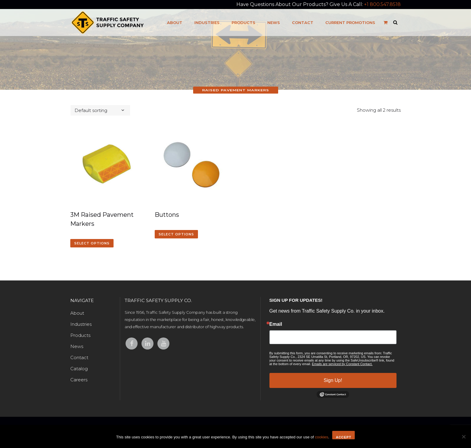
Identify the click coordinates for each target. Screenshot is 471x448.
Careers (78, 380)
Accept (343, 437)
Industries (81, 324)
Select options (92, 243)
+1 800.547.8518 (382, 4)
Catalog (79, 368)
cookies (321, 437)
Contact (79, 357)
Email (275, 324)
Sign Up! (333, 380)
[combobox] (100, 110)
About (77, 313)
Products (80, 335)
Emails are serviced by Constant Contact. (342, 364)
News (76, 346)
